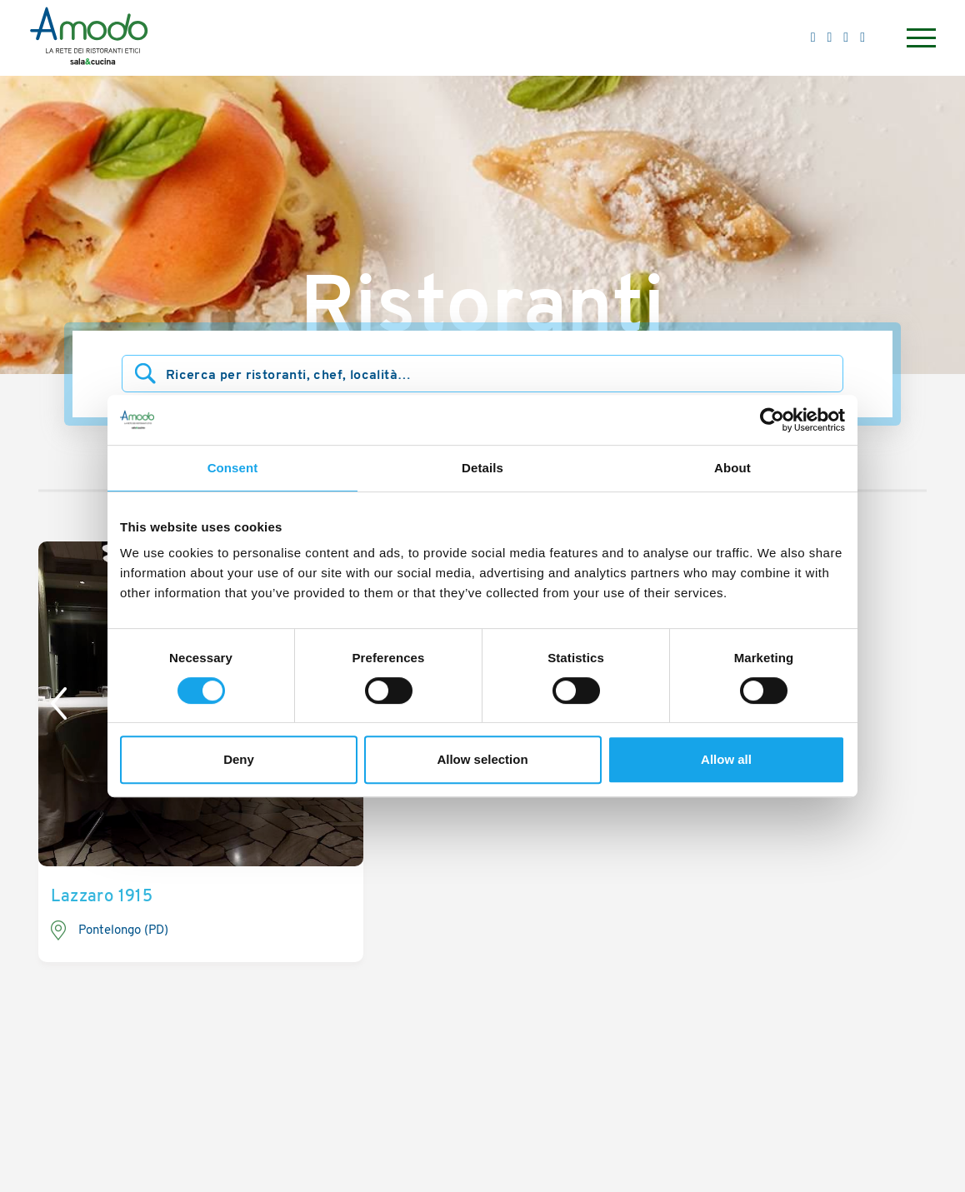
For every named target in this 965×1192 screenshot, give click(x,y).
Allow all (726, 759)
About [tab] (732, 468)
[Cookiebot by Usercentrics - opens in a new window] (772, 419)
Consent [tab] (233, 468)
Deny (238, 759)
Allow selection (482, 759)
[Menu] (919, 37)
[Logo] (88, 38)
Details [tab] (482, 468)
